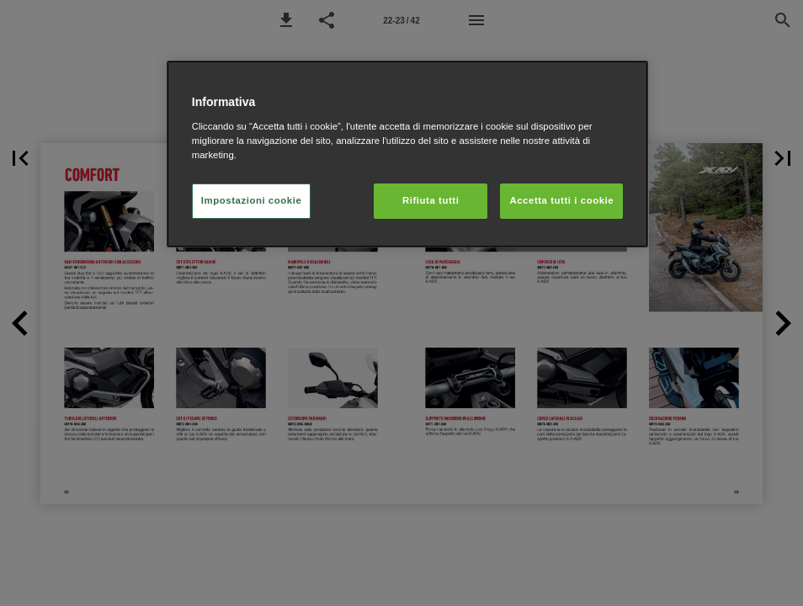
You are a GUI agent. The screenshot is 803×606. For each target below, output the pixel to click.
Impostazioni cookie (251, 200)
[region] (407, 154)
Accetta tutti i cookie (561, 200)
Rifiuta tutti (430, 200)
